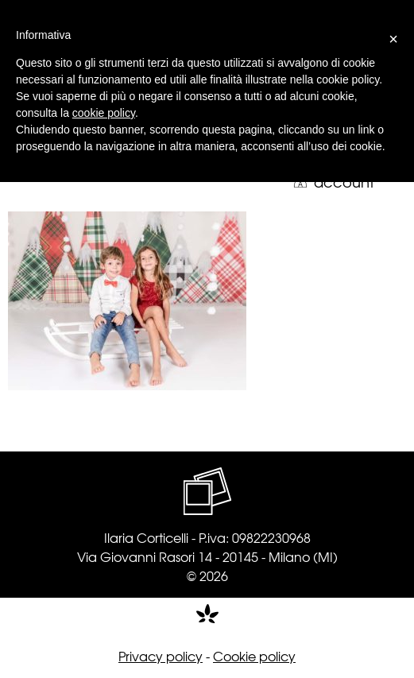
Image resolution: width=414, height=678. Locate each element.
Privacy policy (160, 655)
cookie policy (103, 113)
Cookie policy (254, 655)
